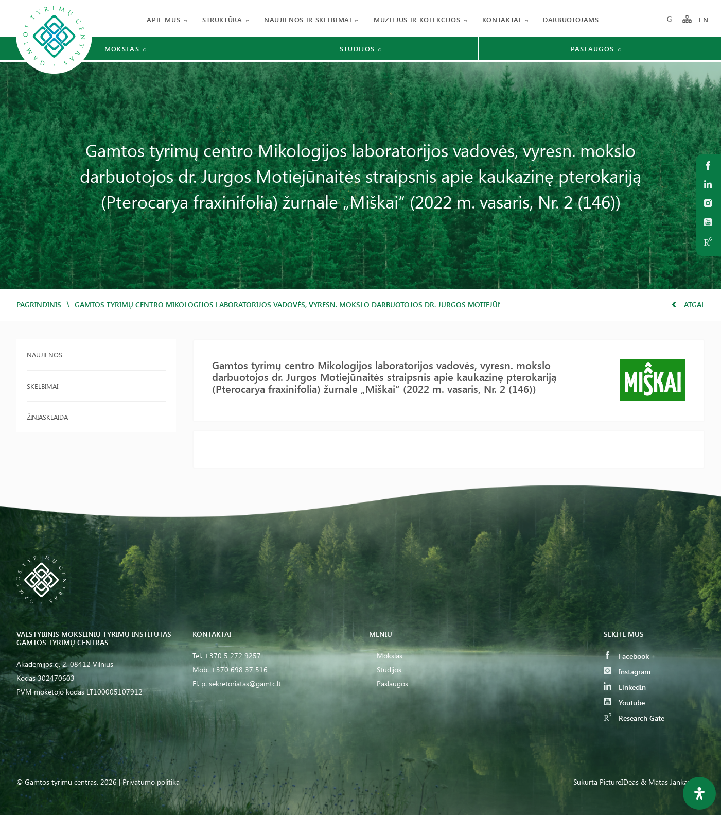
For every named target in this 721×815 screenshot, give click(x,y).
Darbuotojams (571, 19)
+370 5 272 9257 (232, 656)
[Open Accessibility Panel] (699, 793)
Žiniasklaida (47, 416)
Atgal (688, 304)
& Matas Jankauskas (673, 782)
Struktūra (222, 19)
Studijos (389, 669)
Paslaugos (392, 683)
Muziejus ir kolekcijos (417, 19)
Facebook (626, 656)
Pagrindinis (38, 304)
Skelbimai (42, 386)
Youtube (624, 702)
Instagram (627, 672)
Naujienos (44, 354)
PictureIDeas (619, 782)
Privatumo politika (151, 782)
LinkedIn (625, 687)
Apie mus (163, 19)
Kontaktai (501, 19)
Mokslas (389, 656)
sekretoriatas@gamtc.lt (245, 683)
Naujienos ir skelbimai (307, 19)
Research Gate (634, 718)
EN (704, 19)
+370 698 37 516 (239, 669)
